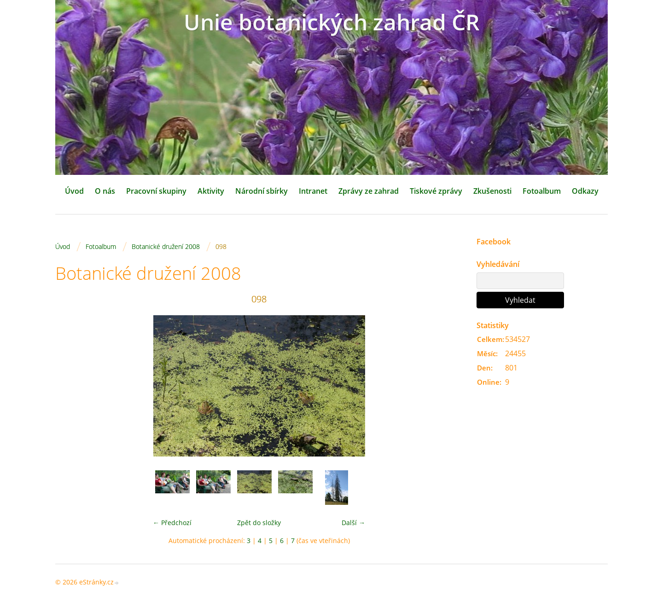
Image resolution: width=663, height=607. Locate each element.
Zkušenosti (492, 191)
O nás (105, 191)
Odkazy (585, 191)
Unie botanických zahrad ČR (332, 22)
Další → (353, 522)
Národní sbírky (261, 191)
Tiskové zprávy (436, 191)
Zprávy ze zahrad (368, 191)
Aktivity (211, 191)
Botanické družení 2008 (166, 246)
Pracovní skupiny (156, 191)
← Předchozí (172, 522)
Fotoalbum (542, 191)
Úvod (74, 191)
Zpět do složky (259, 522)
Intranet (313, 191)
